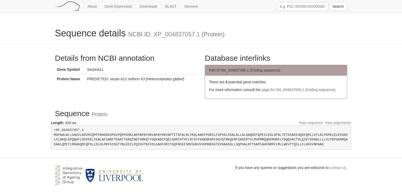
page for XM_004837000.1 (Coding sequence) (298, 90)
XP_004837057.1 (177, 34)
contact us (338, 168)
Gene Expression (118, 6)
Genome (191, 6)
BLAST (170, 6)
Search (338, 6)
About (92, 6)
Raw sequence (311, 123)
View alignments (338, 123)
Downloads (148, 6)
